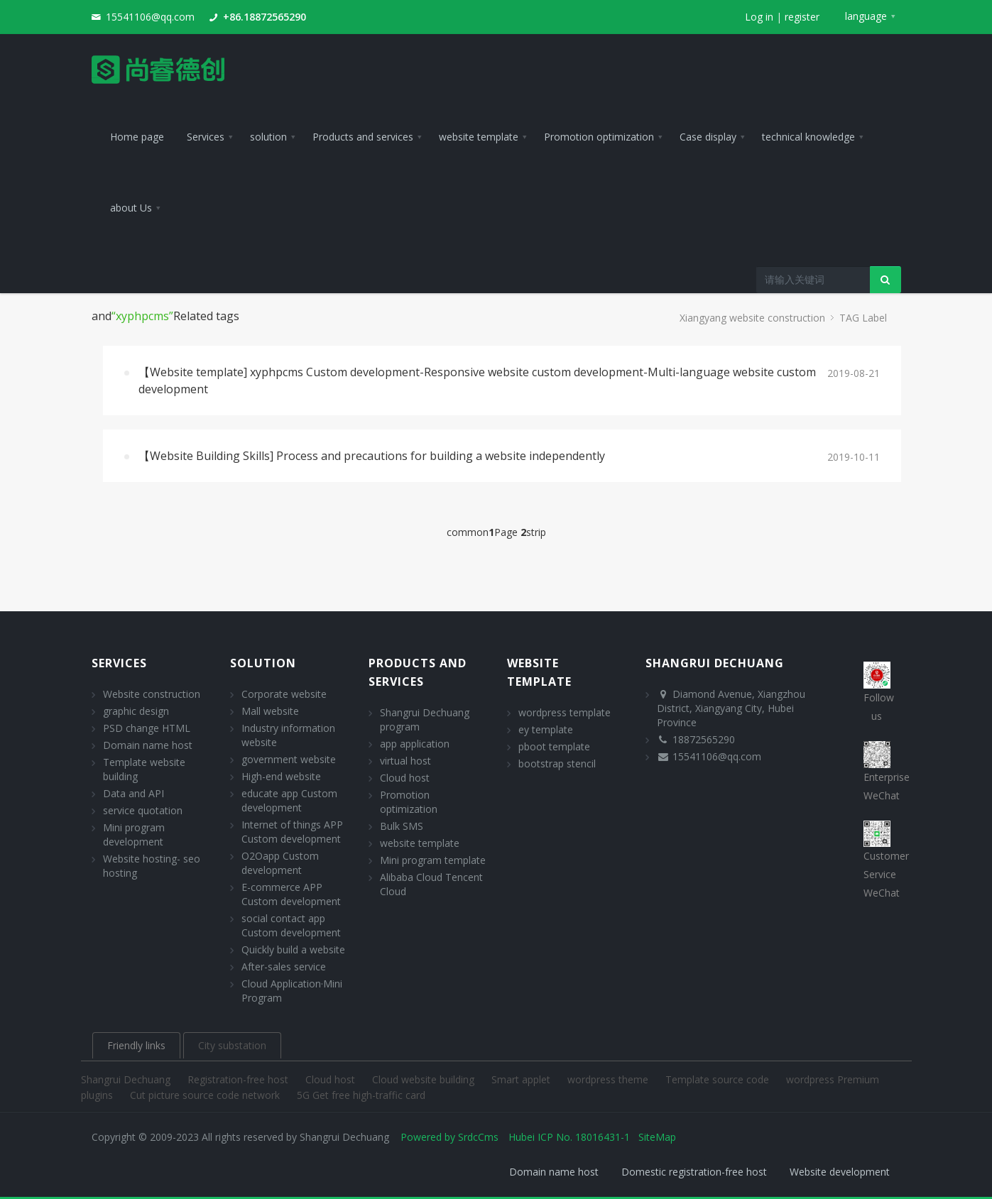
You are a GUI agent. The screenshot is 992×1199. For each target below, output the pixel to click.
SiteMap (657, 1137)
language (866, 16)
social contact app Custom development (291, 925)
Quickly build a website (293, 949)
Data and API (133, 793)
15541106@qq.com (150, 16)
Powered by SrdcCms (449, 1137)
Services (119, 663)
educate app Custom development (289, 800)
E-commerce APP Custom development (291, 894)
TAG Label (863, 317)
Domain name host (147, 745)
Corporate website (284, 694)
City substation (232, 1045)
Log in (759, 16)
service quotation (142, 810)
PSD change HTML (146, 728)
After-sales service (283, 966)
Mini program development (134, 834)
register (802, 16)
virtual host (405, 760)
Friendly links (136, 1045)
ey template (545, 729)
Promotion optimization (408, 802)
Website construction (151, 694)
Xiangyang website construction (752, 317)
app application (414, 743)
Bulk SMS (401, 826)
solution (263, 663)
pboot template (554, 746)
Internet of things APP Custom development (292, 831)
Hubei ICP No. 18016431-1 (569, 1137)
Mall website (270, 711)
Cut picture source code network (206, 1095)
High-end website (281, 776)
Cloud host (405, 777)
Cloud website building (424, 1079)
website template (419, 843)
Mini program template (433, 860)
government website (288, 759)
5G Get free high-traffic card (361, 1095)
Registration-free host (239, 1079)
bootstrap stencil (557, 763)
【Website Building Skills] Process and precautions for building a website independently (371, 456)
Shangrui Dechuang (127, 1079)
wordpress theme (609, 1079)
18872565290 (703, 739)
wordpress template (564, 712)
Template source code (718, 1079)
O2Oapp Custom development (280, 863)
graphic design (136, 711)
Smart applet (522, 1079)
